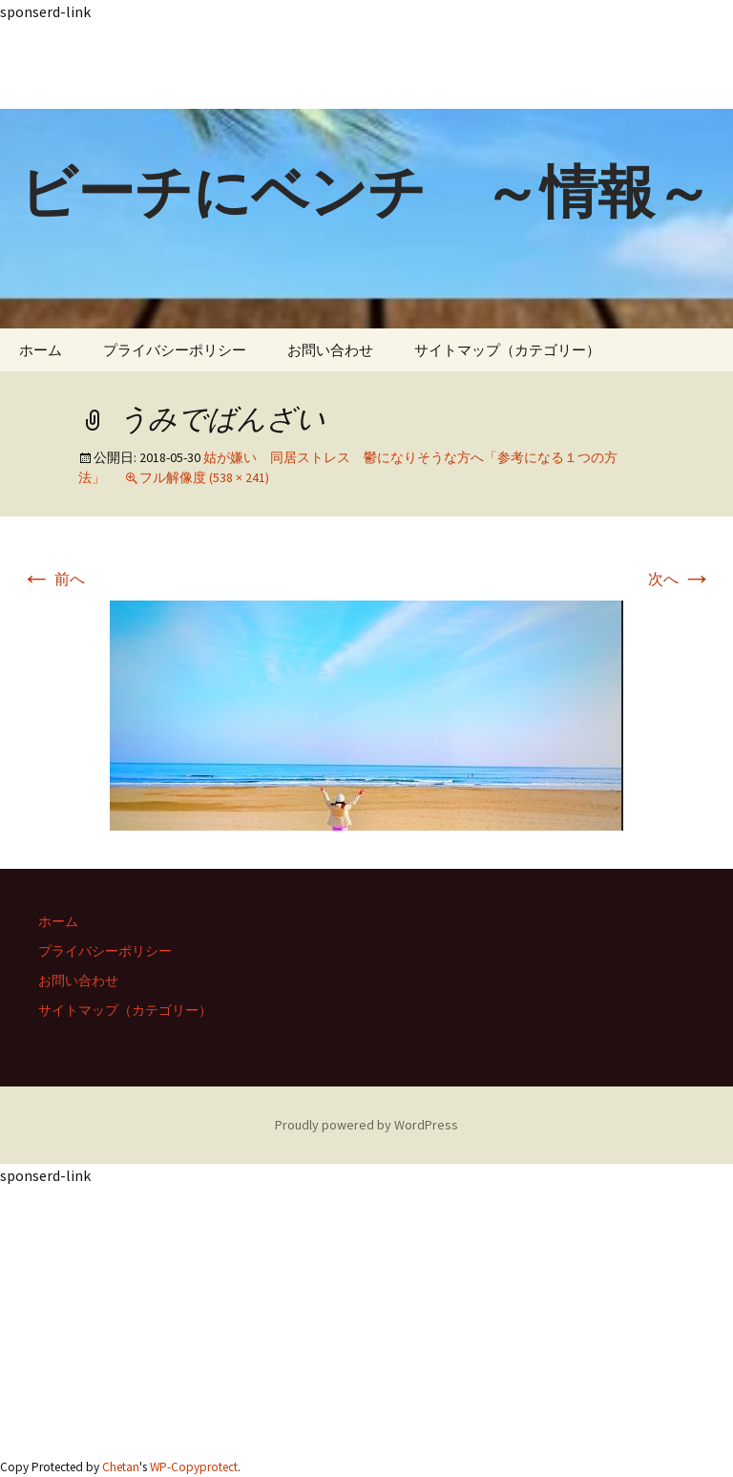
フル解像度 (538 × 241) (204, 477)
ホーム (40, 350)
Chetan (120, 1467)
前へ (53, 578)
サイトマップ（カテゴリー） (507, 350)
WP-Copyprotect (194, 1467)
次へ (680, 578)
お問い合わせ (330, 350)
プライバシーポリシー (174, 350)
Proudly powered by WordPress (366, 1124)
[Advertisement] (366, 66)
